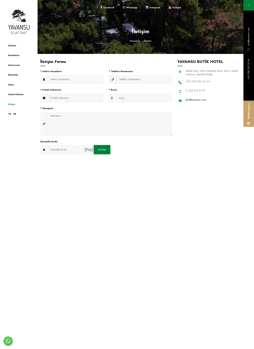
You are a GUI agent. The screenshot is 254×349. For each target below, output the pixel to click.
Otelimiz (12, 45)
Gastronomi (14, 65)
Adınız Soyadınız (51, 71)
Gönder (102, 149)
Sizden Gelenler (16, 94)
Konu (113, 89)
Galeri (11, 84)
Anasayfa (135, 41)
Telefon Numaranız (121, 71)
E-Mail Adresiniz (50, 89)
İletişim (11, 104)
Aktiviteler (13, 74)
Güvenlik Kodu (49, 141)
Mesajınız (46, 108)
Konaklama (13, 55)
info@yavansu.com (248, 36)
